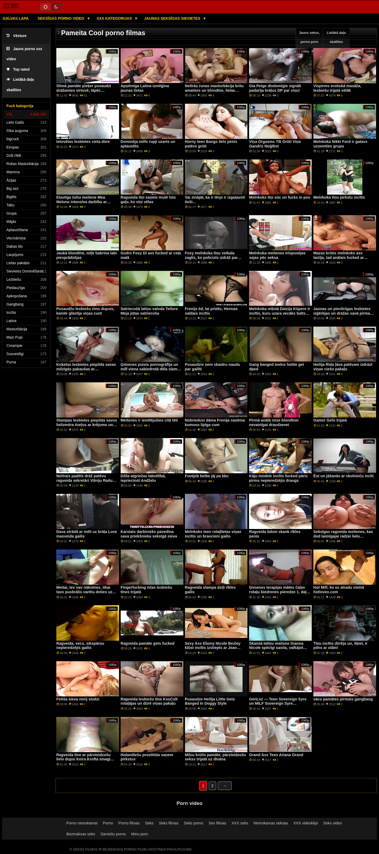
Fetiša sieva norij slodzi (77, 699)
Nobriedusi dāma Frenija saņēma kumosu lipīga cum (215, 422)
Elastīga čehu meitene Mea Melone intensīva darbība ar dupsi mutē (81, 201)
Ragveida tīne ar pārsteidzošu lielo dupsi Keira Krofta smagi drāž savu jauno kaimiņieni (83, 759)
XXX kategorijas (115, 18)
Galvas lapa (16, 18)
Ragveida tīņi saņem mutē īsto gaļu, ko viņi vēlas (148, 199)
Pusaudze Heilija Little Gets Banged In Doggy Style (210, 701)
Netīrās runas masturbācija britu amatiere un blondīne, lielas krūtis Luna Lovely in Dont (214, 90)
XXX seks (240, 823)
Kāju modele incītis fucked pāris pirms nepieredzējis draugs (278, 478)
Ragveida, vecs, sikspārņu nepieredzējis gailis (80, 645)
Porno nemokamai (82, 823)
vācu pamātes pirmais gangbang (343, 699)
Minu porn (139, 834)
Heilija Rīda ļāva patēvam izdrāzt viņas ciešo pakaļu (342, 366)
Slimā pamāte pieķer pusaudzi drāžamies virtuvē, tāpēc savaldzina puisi (83, 90)
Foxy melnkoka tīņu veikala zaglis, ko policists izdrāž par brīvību (211, 257)
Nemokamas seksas (271, 823)
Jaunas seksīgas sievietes (172, 18)
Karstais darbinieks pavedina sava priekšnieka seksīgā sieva (149, 534)
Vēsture (16, 36)
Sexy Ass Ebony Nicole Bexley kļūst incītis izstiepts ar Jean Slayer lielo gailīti (213, 647)
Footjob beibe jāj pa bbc (207, 476)
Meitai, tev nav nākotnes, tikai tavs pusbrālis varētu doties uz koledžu (84, 591)
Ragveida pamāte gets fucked (148, 643)
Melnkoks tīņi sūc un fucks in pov (279, 197)
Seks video (332, 823)
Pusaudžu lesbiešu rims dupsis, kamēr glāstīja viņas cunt (85, 311)
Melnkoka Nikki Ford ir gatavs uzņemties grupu (340, 143)
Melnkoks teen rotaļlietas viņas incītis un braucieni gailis (213, 534)
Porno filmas (129, 823)
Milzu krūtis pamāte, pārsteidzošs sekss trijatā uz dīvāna (215, 757)
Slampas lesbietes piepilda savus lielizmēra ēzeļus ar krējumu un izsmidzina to (86, 424)
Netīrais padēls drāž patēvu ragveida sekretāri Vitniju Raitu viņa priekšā (84, 480)
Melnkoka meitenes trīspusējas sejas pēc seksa (277, 255)
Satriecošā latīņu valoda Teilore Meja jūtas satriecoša (149, 311)
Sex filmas (217, 823)
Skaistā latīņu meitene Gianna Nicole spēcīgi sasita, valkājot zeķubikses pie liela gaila (276, 647)
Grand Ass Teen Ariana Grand (276, 755)
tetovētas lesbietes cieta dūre (83, 141)
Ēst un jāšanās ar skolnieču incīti (343, 476)
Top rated (18, 69)
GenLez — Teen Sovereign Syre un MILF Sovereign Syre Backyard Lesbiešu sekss (277, 703)
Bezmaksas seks (80, 834)
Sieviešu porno (113, 834)
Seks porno (193, 823)
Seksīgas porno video (61, 18)
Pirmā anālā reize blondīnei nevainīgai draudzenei (273, 422)
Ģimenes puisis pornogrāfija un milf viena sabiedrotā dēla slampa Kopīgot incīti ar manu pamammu (151, 368)
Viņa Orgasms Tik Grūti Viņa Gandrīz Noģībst (275, 143)
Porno (108, 823)
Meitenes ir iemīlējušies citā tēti (149, 420)
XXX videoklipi (305, 823)
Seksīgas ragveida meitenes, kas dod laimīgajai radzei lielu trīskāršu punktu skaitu (343, 536)
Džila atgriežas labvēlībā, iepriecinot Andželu (143, 478)
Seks (149, 823)
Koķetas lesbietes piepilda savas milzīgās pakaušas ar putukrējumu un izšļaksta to (86, 368)
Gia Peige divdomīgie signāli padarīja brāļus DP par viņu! (275, 88)
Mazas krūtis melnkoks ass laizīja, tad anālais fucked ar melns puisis (338, 257)
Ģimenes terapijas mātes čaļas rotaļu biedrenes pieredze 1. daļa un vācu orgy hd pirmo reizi (279, 591)
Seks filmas (168, 823)
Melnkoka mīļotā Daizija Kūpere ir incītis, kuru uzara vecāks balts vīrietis (279, 313)
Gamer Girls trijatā (330, 420)
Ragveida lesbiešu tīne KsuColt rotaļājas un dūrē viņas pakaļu (149, 701)
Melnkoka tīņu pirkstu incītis (339, 197)
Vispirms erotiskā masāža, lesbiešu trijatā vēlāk (337, 88)
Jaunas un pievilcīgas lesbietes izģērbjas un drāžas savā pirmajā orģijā (343, 313)
